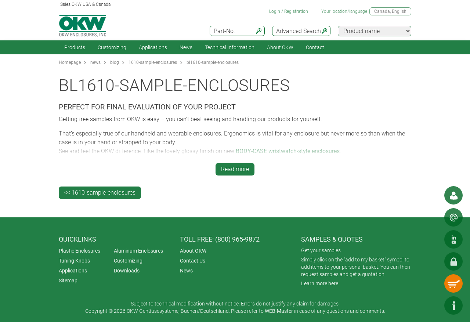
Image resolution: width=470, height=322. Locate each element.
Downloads (127, 271)
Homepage (70, 62)
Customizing (112, 47)
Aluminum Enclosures (138, 251)
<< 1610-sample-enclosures (99, 192)
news (95, 62)
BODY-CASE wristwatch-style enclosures (288, 151)
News (186, 47)
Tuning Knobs (74, 261)
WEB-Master (279, 311)
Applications (153, 47)
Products (74, 47)
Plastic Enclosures (79, 251)
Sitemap (68, 280)
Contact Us (192, 261)
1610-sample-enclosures (153, 62)
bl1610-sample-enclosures (213, 62)
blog (114, 62)
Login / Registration (288, 11)
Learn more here (319, 283)
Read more (235, 169)
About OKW (193, 251)
